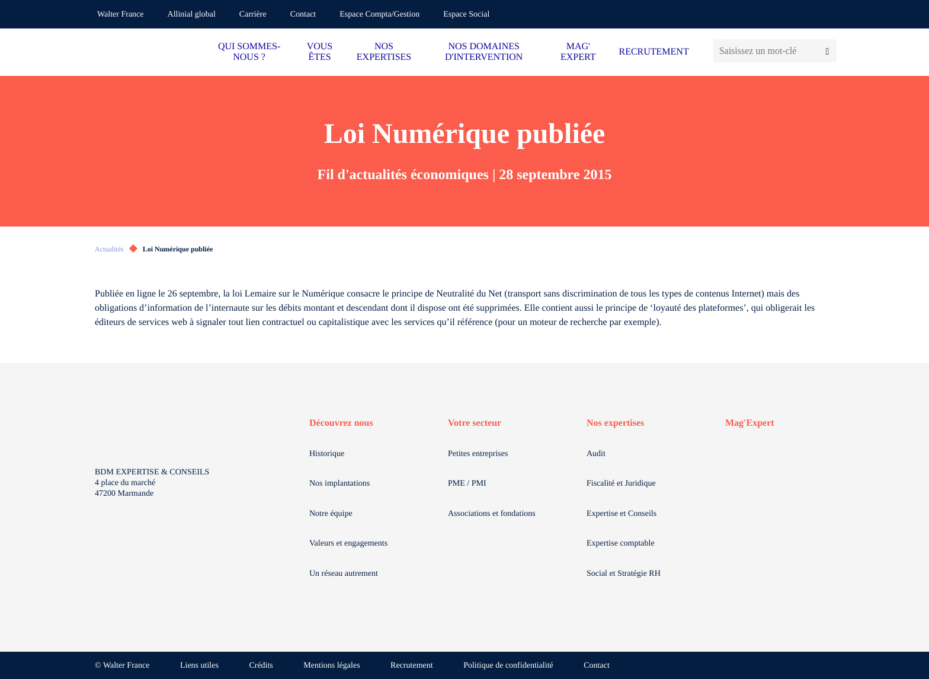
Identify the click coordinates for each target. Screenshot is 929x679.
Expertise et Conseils (621, 513)
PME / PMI (467, 483)
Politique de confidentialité (508, 665)
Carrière (253, 14)
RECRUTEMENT (653, 52)
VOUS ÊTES (320, 52)
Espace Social (466, 14)
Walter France (120, 14)
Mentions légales (331, 665)
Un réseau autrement (343, 573)
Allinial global (192, 14)
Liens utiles (199, 665)
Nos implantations (339, 483)
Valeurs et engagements (348, 543)
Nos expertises (615, 423)
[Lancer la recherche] (827, 50)
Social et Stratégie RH (624, 573)
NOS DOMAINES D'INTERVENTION (484, 52)
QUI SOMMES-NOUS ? (249, 52)
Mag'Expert (749, 423)
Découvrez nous (341, 423)
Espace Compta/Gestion (379, 14)
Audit (596, 454)
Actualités (109, 249)
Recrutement (411, 665)
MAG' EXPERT (577, 52)
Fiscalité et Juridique (621, 483)
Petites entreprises (478, 454)
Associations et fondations (492, 513)
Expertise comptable (621, 543)
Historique (326, 454)
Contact (303, 14)
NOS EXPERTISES (384, 52)
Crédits (261, 665)
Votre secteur (474, 423)
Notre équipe (331, 513)
